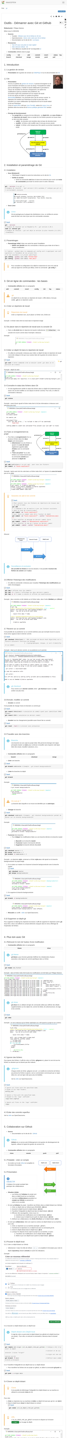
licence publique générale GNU (37, 107)
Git (59, 73)
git (6, 8)
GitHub (35, 1133)
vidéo (23, 912)
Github (23, 1163)
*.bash (8, 222)
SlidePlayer (37, 73)
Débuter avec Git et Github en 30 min (29, 36)
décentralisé (11, 97)
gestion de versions (28, 83)
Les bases (36, 40)
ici (40, 49)
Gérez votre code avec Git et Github (34, 38)
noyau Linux (46, 105)
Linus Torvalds (30, 105)
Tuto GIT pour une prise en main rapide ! (24, 45)
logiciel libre (17, 105)
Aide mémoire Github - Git (20, 47)
